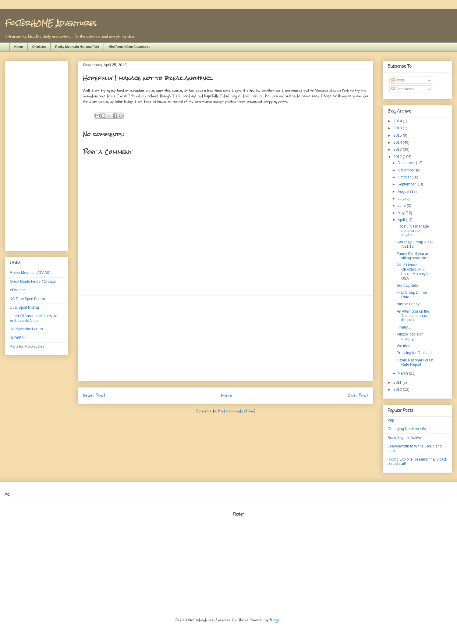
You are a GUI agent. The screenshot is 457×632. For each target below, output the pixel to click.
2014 (398, 142)
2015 (398, 135)
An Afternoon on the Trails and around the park (413, 315)
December (407, 163)
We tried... (405, 346)
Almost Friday (408, 304)
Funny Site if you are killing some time (413, 256)
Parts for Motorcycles (27, 346)
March (403, 373)
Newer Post (94, 395)
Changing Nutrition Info (407, 429)
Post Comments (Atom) (236, 411)
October (405, 177)
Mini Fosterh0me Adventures (129, 46)
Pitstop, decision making (410, 336)
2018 (398, 128)
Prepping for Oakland (414, 353)
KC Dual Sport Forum (27, 299)
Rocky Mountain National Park (77, 46)
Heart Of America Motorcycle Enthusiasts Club (33, 318)
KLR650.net (20, 338)
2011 (397, 382)
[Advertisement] (225, 338)
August (404, 191)
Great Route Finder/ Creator (33, 281)
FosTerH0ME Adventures (50, 23)
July (401, 198)
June (402, 205)
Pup (391, 420)
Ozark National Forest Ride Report (415, 362)
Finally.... (404, 327)
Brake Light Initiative (404, 438)
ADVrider (17, 290)
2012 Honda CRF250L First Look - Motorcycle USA (413, 271)
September (407, 184)
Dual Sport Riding (24, 307)
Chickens (39, 46)
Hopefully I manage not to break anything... (413, 230)
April (402, 220)
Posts (398, 80)
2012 (398, 157)
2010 (398, 389)
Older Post (358, 395)
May (402, 213)
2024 (398, 121)
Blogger (275, 620)
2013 (398, 149)
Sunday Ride (407, 285)
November (407, 170)
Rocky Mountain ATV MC (30, 273)
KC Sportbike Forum (26, 329)
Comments (402, 89)
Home (18, 46)
